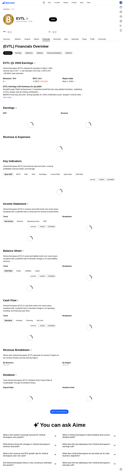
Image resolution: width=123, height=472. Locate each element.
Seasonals (75, 39)
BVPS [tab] (18, 171)
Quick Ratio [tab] (68, 171)
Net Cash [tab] (40, 318)
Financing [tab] (29, 318)
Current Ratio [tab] (55, 171)
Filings (84, 39)
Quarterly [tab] (92, 177)
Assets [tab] (18, 268)
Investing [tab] (19, 318)
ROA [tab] (33, 171)
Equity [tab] (37, 268)
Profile (92, 39)
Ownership (57, 39)
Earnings (18, 53)
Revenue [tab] (20, 218)
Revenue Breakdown (54, 53)
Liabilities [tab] (28, 268)
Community (102, 39)
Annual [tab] (102, 177)
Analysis (27, 39)
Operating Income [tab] (33, 218)
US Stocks (6, 9)
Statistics (18, 39)
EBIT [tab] (45, 218)
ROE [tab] (26, 171)
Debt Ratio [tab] (79, 171)
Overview (8, 53)
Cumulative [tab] (110, 177)
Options (36, 39)
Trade (53, 19)
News (66, 39)
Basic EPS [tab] (8, 171)
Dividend (69, 53)
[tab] (6, 39)
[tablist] (59, 39)
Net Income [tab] (9, 218)
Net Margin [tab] (43, 171)
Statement (29, 53)
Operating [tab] (8, 318)
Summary (6, 39)
